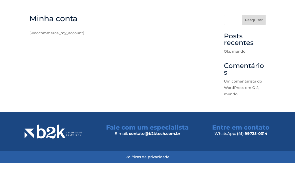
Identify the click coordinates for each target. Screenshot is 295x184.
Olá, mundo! (235, 51)
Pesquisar (254, 20)
